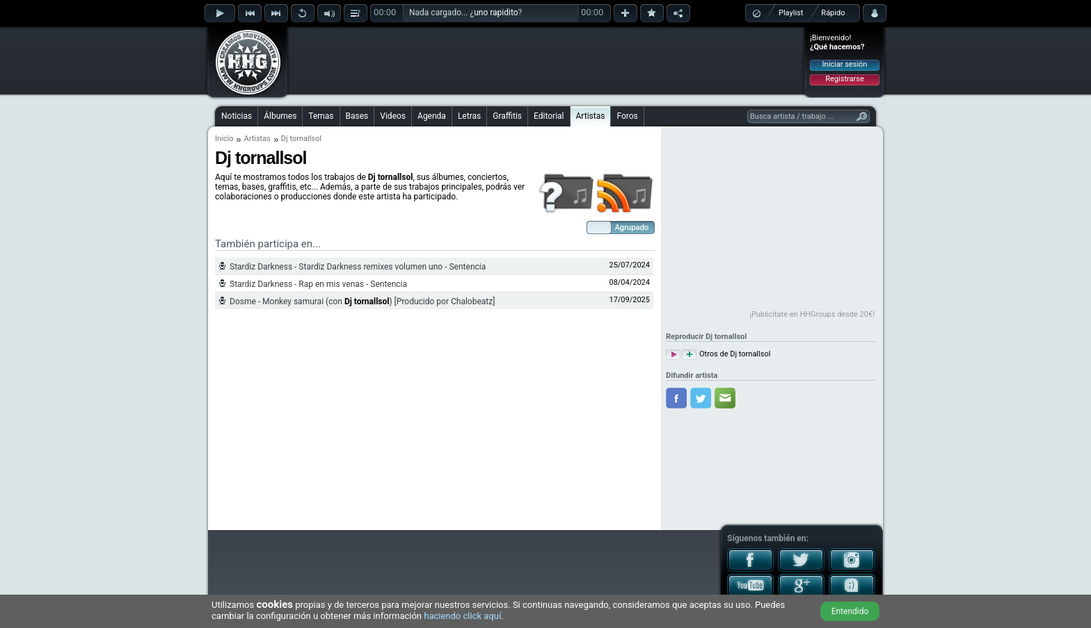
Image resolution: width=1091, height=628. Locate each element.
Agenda (431, 116)
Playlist (791, 12)
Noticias (236, 116)
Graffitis (507, 116)
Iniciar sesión (845, 64)
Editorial (549, 116)
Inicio (224, 138)
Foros (626, 116)
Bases (357, 116)
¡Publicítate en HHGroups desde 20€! (812, 314)
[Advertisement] (546, 60)
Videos (393, 116)
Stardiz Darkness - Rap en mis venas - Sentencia (318, 284)
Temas (320, 116)
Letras (469, 116)
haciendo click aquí (462, 616)
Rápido (833, 12)
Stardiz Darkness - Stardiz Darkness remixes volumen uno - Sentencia (358, 267)
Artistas (590, 116)
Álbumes (280, 116)
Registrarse (844, 78)
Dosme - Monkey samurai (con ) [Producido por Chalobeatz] (362, 301)
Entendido (850, 611)
